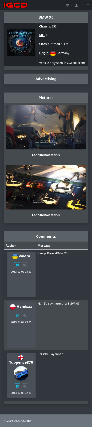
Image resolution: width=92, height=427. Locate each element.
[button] (69, 5)
